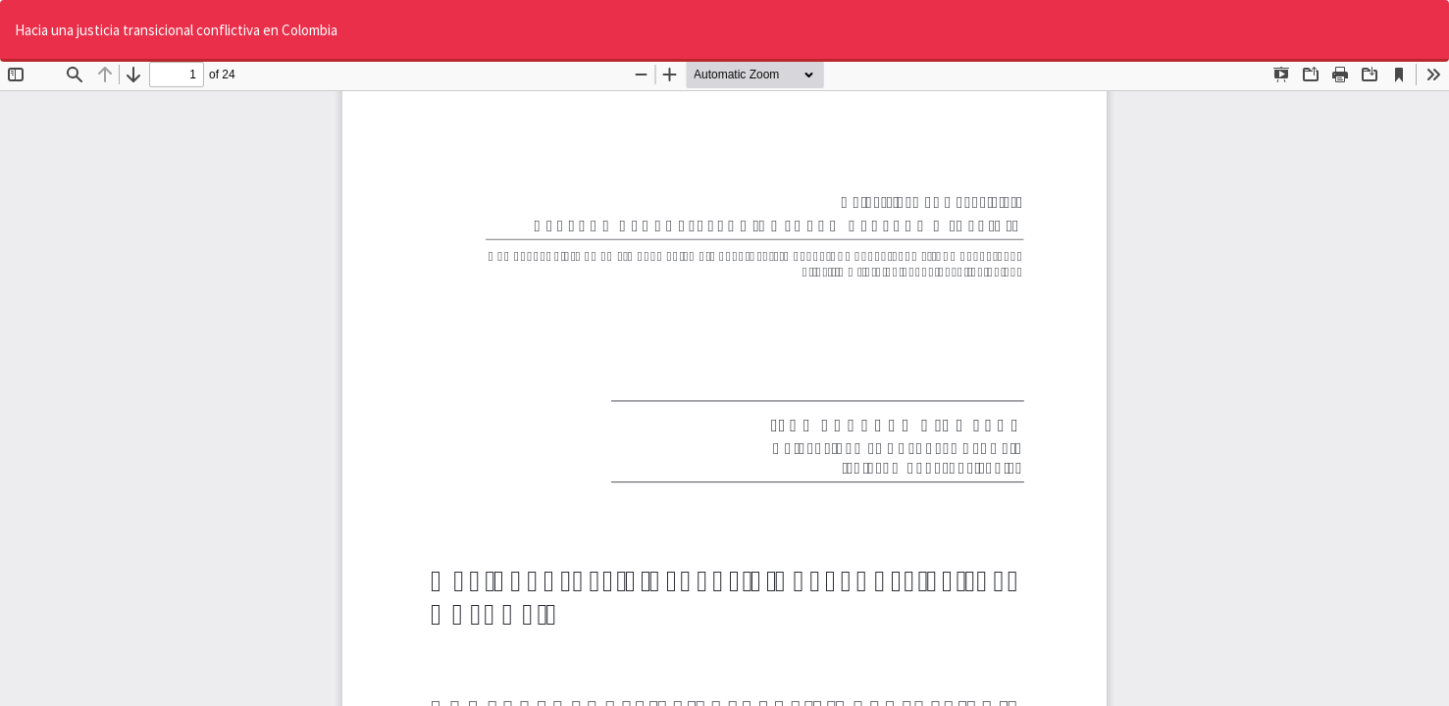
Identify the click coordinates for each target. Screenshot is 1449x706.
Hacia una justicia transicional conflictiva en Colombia (176, 30)
